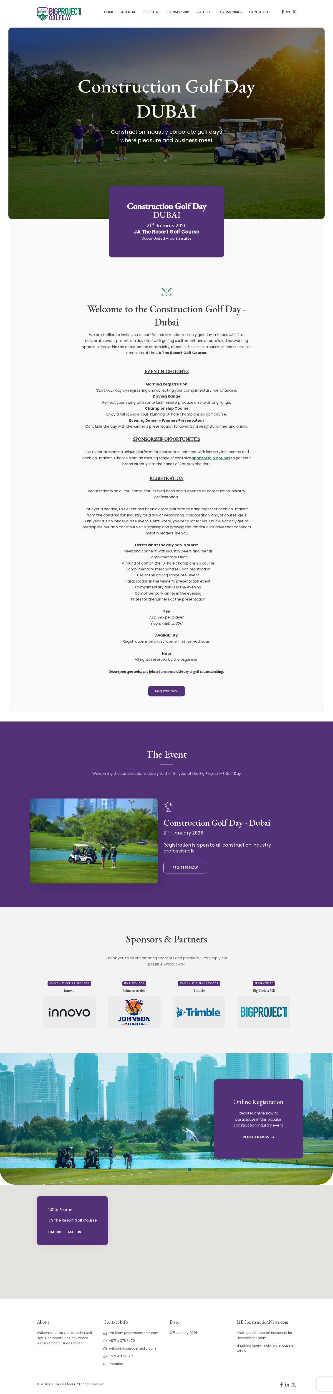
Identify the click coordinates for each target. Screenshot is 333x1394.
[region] (166, 1242)
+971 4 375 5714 (118, 1356)
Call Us (54, 1232)
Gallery (203, 12)
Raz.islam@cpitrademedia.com (131, 1333)
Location (113, 1364)
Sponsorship (177, 12)
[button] (166, 691)
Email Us (74, 1232)
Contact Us (260, 12)
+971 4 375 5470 (119, 1340)
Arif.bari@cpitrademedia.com (129, 1348)
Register (150, 12)
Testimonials (230, 12)
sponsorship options (211, 458)
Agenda (128, 12)
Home (109, 12)
